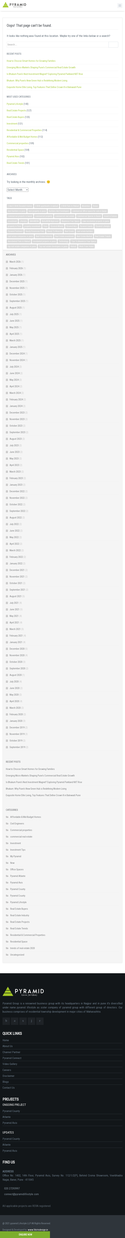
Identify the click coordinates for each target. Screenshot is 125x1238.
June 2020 (15, 688)
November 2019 (17, 734)
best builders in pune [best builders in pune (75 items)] (16, 211)
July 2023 (14, 445)
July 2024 (14, 366)
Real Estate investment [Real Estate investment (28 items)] (64, 236)
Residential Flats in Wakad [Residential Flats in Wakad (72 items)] (19, 241)
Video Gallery (10, 1064)
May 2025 (14, 327)
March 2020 (15, 707)
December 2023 (17, 412)
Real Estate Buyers (15, 117)
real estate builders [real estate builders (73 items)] (85, 231)
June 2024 (15, 373)
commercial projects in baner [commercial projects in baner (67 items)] (20, 216)
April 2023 (14, 465)
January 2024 (16, 406)
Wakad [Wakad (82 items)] (73, 246)
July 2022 (14, 524)
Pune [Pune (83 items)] (45, 226)
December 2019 (17, 727)
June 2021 (15, 609)
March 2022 (15, 550)
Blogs (6, 1081)
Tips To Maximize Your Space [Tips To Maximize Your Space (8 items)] (83, 241)
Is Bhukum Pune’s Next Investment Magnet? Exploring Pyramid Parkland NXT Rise (45, 74)
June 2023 (15, 452)
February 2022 (16, 557)
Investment (12, 123)
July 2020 (14, 681)
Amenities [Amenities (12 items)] (86, 206)
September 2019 (17, 747)
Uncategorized (17, 954)
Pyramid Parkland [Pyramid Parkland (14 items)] (15, 231)
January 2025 (16, 347)
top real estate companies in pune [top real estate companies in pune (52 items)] (22, 246)
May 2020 (14, 694)
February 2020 (16, 714)
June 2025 (15, 320)
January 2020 (16, 721)
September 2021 (17, 589)
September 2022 (17, 511)
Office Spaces (17, 869)
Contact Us (9, 1087)
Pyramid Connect (12, 1058)
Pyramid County (17, 889)
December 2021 (17, 570)
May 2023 (14, 458)
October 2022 (16, 504)
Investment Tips (17, 849)
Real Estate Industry (19, 915)
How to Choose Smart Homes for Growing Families (31, 61)
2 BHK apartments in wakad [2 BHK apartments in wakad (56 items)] (46, 206)
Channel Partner (11, 1052)
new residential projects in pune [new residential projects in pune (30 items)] (95, 221)
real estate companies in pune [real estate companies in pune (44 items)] (20, 236)
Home (6, 1040)
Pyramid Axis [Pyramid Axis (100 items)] (71, 226)
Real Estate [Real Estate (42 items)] (69, 231)
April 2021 (14, 622)
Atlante (7, 1117)
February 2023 (16, 478)
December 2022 (17, 491)
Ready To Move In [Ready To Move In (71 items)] (54, 231)
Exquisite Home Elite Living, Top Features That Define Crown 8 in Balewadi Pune (44, 87)
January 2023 (16, 484)
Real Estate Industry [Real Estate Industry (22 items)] (44, 236)
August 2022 (16, 517)
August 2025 (16, 307)
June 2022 (15, 530)
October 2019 (16, 740)
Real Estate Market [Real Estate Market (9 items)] (84, 236)
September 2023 (17, 432)
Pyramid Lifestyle (15, 104)
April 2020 (14, 701)
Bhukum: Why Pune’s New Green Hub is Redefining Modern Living (37, 80)
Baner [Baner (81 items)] (95, 206)
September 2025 (17, 301)
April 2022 (14, 543)
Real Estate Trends (15, 163)
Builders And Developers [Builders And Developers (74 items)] (59, 211)
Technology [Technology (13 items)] (63, 241)
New (12, 863)
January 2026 (16, 275)
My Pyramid (15, 856)
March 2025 (15, 340)
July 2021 (14, 603)
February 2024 (16, 399)
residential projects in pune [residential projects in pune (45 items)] (44, 241)
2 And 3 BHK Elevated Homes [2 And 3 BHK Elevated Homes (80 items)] (20, 206)
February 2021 (16, 635)
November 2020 (17, 655)
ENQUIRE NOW (25, 1234)
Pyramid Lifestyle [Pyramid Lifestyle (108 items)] (103, 226)
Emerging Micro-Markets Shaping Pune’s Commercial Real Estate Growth (41, 67)
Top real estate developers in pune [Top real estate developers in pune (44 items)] (53, 246)
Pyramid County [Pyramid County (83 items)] (86, 226)
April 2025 (14, 334)
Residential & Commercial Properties (24, 130)
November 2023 (17, 419)
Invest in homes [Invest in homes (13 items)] (110, 216)
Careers (7, 1070)
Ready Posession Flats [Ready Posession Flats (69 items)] (35, 231)
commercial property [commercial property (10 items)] (43, 216)
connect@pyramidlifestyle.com (21, 1194)
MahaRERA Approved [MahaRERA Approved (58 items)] (50, 221)
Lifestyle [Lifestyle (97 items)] (23, 221)
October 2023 (16, 425)
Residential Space (15, 150)
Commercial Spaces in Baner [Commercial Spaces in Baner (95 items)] (89, 216)
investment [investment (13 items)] (12, 221)
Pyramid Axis (13, 156)
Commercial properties (18, 143)
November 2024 (17, 360)
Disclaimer (8, 1076)
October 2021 (16, 583)
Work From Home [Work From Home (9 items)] (86, 246)
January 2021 (16, 642)
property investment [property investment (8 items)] (32, 226)
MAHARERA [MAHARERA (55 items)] (34, 221)
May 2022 (14, 537)
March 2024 (15, 393)
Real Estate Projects (16, 110)
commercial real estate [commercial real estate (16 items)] (64, 216)
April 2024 (14, 386)
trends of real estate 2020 (22, 948)
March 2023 (15, 471)
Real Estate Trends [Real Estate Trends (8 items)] (103, 236)
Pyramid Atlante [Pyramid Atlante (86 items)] (56, 226)
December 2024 (17, 353)
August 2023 (16, 439)
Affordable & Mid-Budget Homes (22, 136)
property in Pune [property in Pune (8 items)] (14, 226)
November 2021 (17, 576)
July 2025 (14, 314)
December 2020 (17, 648)
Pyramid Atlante (17, 876)
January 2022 (16, 563)
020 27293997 (12, 1188)
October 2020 (16, 662)
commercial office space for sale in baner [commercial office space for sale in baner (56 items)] (89, 211)
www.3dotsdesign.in (38, 1229)
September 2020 (17, 668)
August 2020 (16, 675)
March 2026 (15, 261)
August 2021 (16, 596)
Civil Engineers (17, 823)
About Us (8, 1046)
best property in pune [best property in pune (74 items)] (37, 211)
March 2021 (15, 629)
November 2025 (17, 288)
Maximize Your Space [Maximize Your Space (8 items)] (70, 221)
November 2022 (17, 498)
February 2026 (16, 268)
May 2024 (14, 379)
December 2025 (17, 281)
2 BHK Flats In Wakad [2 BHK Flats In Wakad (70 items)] (70, 206)
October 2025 (16, 294)
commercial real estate (21, 836)
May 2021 (14, 616)
